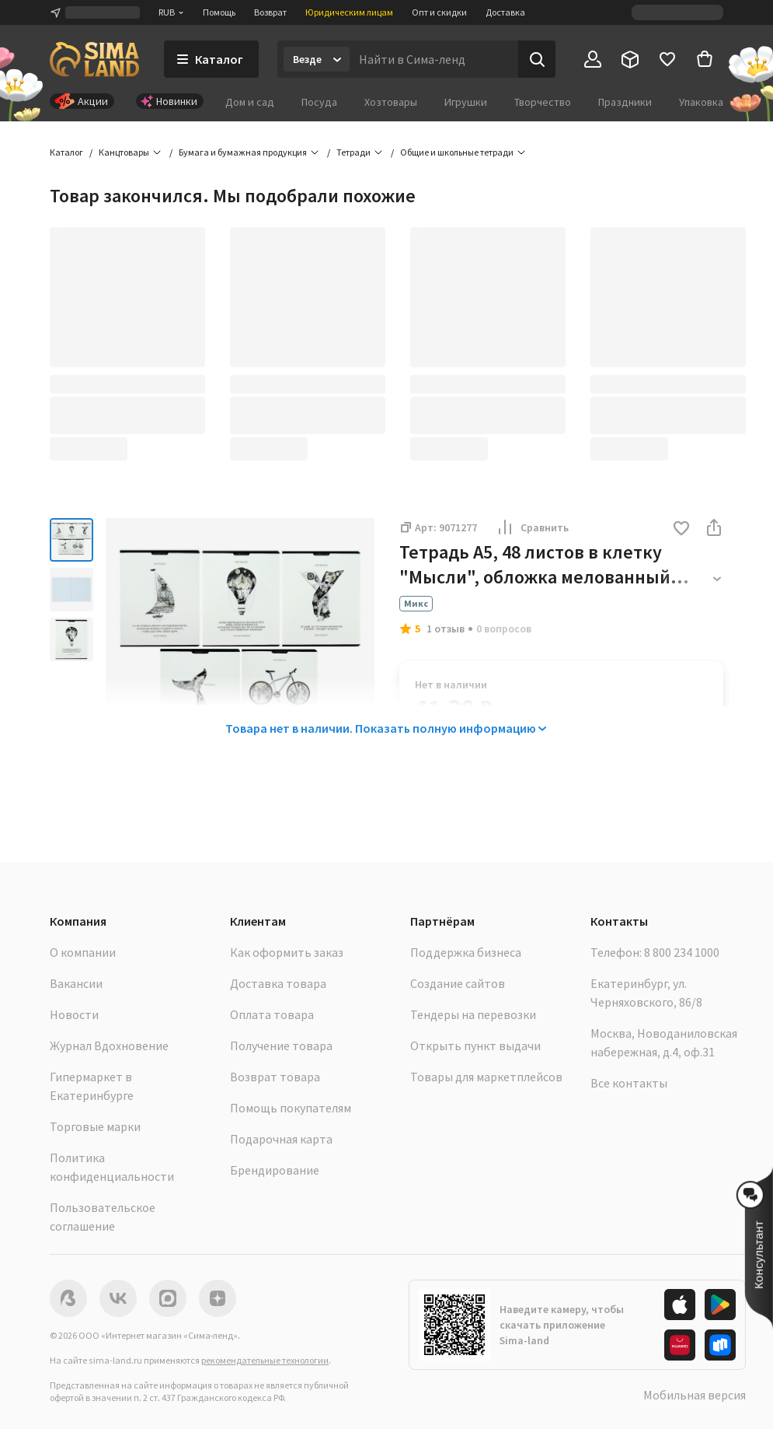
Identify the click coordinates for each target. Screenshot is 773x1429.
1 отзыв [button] (446, 629)
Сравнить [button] (532, 527)
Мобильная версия (694, 1395)
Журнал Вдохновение (109, 1045)
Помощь (219, 12)
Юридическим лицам (349, 12)
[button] (681, 529)
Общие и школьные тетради (457, 152)
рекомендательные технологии (265, 1360)
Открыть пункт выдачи (475, 1045)
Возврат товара (275, 1076)
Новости (74, 1014)
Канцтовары (124, 152)
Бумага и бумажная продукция (243, 152)
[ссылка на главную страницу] (94, 59)
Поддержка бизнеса (465, 952)
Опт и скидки (439, 12)
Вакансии (76, 983)
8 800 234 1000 (681, 952)
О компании (83, 952)
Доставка (505, 12)
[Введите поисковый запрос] (434, 59)
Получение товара (281, 1045)
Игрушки (465, 102)
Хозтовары (390, 102)
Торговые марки (95, 1126)
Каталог (66, 152)
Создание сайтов (457, 983)
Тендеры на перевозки (473, 1014)
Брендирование (274, 1170)
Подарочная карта (281, 1139)
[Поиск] (536, 59)
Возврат (270, 12)
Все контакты (628, 1083)
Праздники (625, 102)
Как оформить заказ (286, 952)
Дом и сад (249, 102)
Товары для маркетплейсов (486, 1076)
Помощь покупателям (290, 1108)
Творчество (542, 102)
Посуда (319, 102)
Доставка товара (278, 983)
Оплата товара (272, 1014)
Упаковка (701, 102)
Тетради (353, 152)
